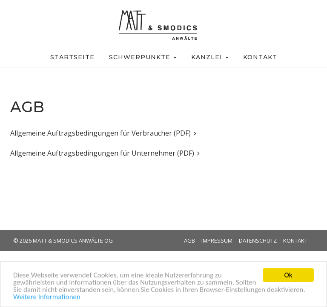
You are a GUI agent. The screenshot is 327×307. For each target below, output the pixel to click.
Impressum (216, 240)
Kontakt (295, 240)
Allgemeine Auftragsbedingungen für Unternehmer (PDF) (105, 153)
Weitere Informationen (46, 298)
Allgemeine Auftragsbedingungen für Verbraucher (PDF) (103, 133)
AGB (189, 240)
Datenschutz (258, 240)
